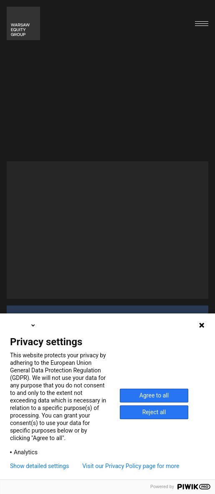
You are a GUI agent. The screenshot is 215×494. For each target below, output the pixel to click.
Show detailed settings (39, 466)
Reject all (154, 412)
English (23, 325)
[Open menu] (201, 24)
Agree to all (154, 395)
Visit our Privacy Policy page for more (130, 466)
